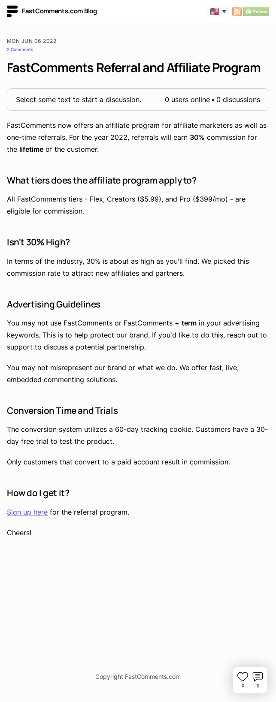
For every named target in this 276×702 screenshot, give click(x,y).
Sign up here (27, 512)
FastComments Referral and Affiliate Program (134, 67)
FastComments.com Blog (52, 11)
